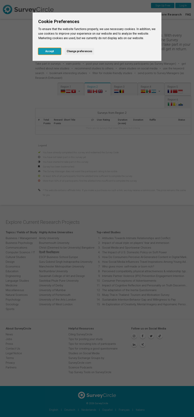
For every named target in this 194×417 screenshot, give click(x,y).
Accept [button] (49, 51)
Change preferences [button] (79, 51)
